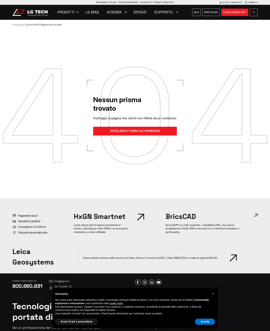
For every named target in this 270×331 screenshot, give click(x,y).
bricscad (211, 12)
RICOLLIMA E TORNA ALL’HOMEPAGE (135, 131)
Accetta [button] (205, 321)
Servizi (139, 12)
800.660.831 (27, 286)
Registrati (236, 2)
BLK (196, 12)
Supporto (163, 12)
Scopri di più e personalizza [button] (76, 321)
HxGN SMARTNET (235, 12)
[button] (213, 293)
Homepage (18, 24)
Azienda (114, 12)
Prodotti (66, 12)
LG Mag (92, 12)
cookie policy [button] (116, 303)
